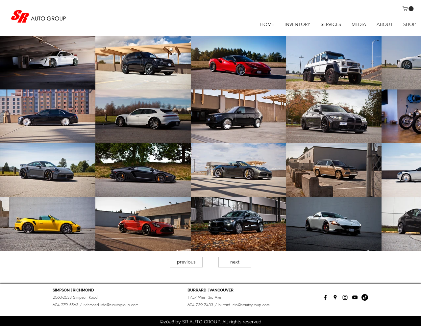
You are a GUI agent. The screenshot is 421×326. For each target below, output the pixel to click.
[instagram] (345, 297)
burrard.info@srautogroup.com (244, 305)
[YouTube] (355, 297)
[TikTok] (364, 297)
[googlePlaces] (335, 297)
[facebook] (325, 297)
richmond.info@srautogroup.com (111, 305)
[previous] (186, 262)
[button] (409, 8)
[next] (234, 262)
